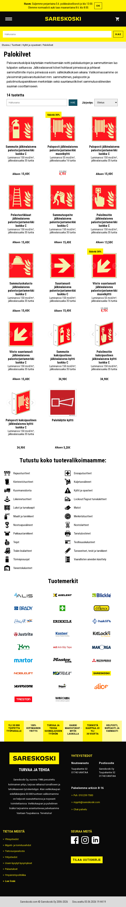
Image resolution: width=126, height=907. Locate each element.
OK (98, 5)
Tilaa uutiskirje (87, 860)
